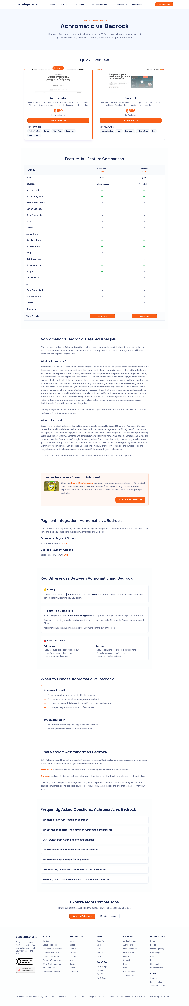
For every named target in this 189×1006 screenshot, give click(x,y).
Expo (99, 945)
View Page (102, 316)
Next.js (73, 941)
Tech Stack (81, 4)
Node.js (73, 949)
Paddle (153, 945)
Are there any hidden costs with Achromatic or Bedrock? (74, 869)
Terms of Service (157, 986)
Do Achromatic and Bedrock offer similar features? (71, 849)
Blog (125, 964)
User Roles (128, 956)
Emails (126, 968)
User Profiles (128, 952)
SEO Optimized (156, 968)
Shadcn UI (154, 964)
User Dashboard (130, 949)
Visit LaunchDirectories (130, 499)
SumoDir (138, 996)
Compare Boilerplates (52, 952)
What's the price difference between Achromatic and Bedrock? (78, 829)
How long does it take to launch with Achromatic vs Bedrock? (77, 879)
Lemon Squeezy (157, 949)
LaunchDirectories (65, 996)
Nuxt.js (73, 960)
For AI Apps (101, 978)
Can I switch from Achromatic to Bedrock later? (69, 839)
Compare (51, 4)
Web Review (125, 996)
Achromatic (46, 769)
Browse (65, 4)
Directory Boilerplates (52, 960)
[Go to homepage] (27, 937)
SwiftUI (100, 952)
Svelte (72, 968)
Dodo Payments (157, 952)
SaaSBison (168, 996)
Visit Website (58, 120)
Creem (153, 956)
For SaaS (100, 970)
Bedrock (45, 776)
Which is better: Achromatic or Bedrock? (65, 819)
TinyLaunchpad (108, 996)
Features (122, 4)
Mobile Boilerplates (102, 4)
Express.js (74, 972)
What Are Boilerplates (52, 964)
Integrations (139, 4)
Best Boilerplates (50, 945)
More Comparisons (108, 916)
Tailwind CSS (128, 975)
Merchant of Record (51, 972)
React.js (73, 945)
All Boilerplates (49, 968)
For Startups (102, 966)
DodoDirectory (153, 996)
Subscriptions (129, 960)
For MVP (100, 974)
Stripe (64, 543)
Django (73, 956)
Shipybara (93, 996)
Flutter (99, 949)
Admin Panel (128, 945)
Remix (72, 964)
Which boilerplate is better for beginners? (66, 859)
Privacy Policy (156, 982)
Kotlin (99, 956)
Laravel (73, 952)
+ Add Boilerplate (164, 4)
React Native (102, 941)
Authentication (129, 941)
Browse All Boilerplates (82, 916)
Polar (152, 960)
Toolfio (81, 996)
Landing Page (129, 972)
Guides (46, 941)
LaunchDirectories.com (82, 483)
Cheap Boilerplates (51, 956)
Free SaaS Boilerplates (52, 949)
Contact (153, 978)
